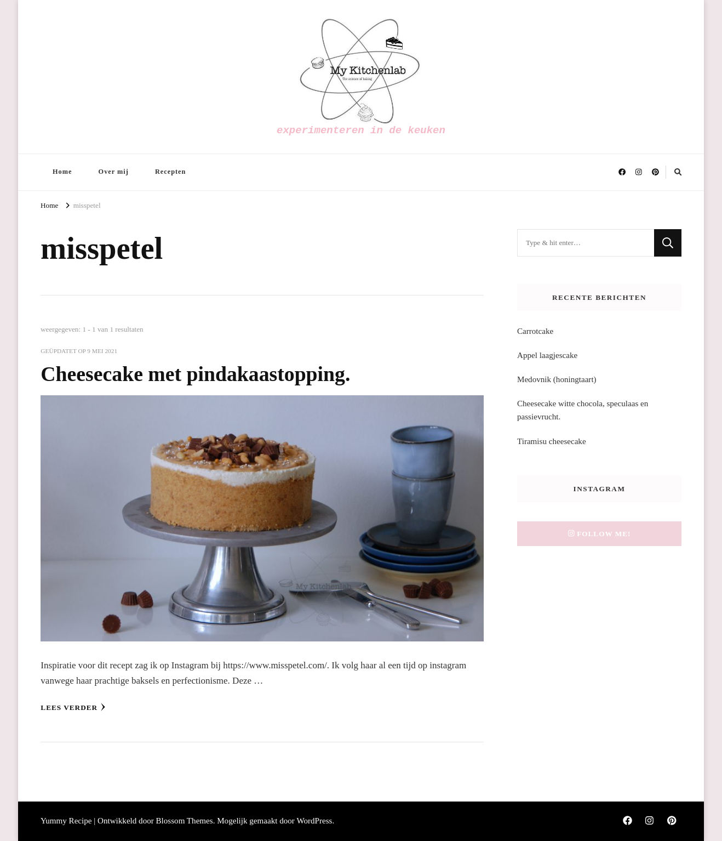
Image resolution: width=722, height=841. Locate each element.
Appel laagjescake (547, 355)
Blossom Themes (184, 820)
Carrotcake (535, 331)
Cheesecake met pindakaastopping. (195, 373)
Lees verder (73, 707)
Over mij (114, 171)
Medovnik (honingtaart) (557, 379)
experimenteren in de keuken (361, 130)
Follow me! (599, 534)
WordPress (314, 820)
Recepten (170, 171)
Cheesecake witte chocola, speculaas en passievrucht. (582, 410)
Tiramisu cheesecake (551, 441)
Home (62, 171)
